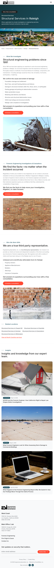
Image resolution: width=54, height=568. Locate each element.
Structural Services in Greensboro (33, 331)
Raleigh (25, 48)
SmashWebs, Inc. (39, 562)
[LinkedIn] (33, 565)
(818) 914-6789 (5, 519)
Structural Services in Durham (11, 331)
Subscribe (43, 552)
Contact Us (5, 541)
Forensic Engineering (8, 536)
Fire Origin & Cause (7, 538)
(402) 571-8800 (5, 530)
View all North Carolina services (11, 337)
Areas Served (9, 48)
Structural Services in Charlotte (34, 328)
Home (2, 48)
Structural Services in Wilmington (12, 334)
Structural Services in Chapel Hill (11, 328)
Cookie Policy (31, 559)
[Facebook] (30, 565)
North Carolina (18, 48)
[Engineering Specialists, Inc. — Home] (8, 2)
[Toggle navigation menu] (51, 2)
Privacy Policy (22, 559)
